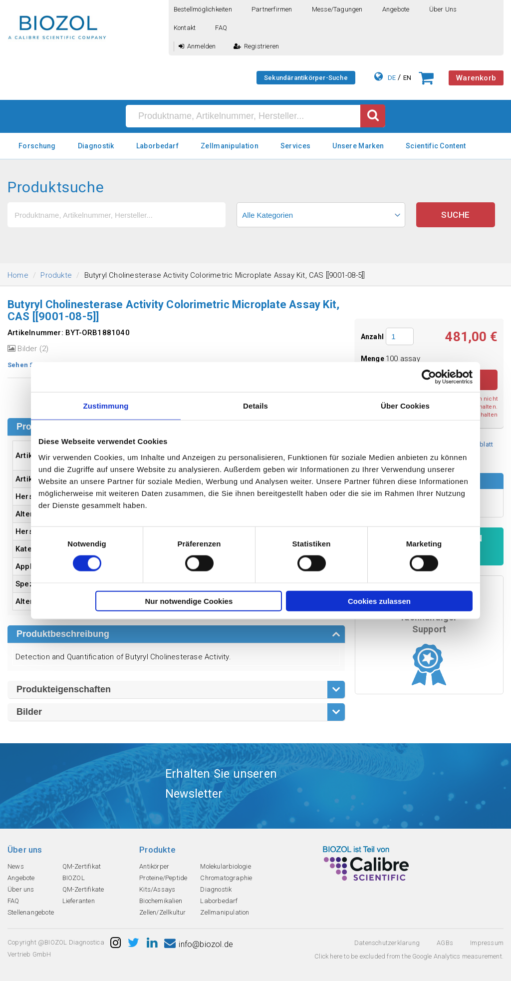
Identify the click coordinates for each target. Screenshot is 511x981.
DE (392, 77)
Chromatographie (226, 878)
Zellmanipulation (229, 146)
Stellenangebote (30, 912)
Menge (373, 359)
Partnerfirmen (272, 9)
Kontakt (185, 27)
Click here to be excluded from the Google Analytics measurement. (409, 956)
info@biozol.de (198, 944)
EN (407, 77)
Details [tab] (255, 406)
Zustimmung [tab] (106, 406)
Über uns (443, 9)
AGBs (445, 943)
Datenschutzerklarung (387, 943)
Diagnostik (96, 146)
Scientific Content (436, 146)
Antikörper (154, 866)
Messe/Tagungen (337, 9)
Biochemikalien (160, 901)
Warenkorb (476, 77)
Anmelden (197, 46)
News (15, 866)
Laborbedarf (157, 146)
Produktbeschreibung (62, 634)
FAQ (221, 27)
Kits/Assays (157, 889)
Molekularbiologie (225, 866)
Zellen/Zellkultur (162, 912)
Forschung (37, 146)
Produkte (56, 275)
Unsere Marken (358, 146)
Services (295, 146)
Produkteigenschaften (63, 689)
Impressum (487, 943)
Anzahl (372, 337)
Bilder (29, 712)
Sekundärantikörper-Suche (306, 77)
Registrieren (256, 46)
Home (17, 275)
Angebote (396, 9)
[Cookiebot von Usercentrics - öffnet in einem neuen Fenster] (429, 377)
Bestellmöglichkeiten (203, 9)
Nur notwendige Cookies (189, 600)
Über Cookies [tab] (405, 406)
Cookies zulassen (379, 600)
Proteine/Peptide (163, 878)
